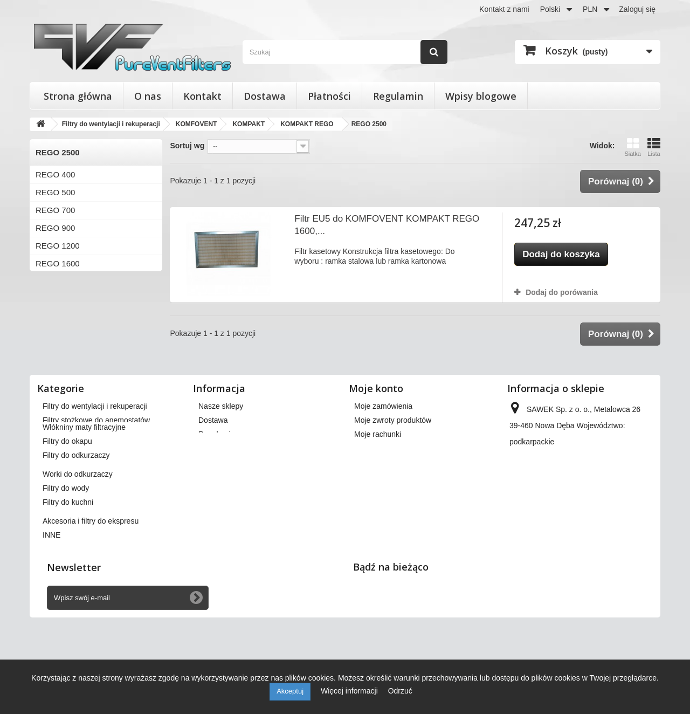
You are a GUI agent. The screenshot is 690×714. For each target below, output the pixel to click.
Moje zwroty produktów (392, 458)
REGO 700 (55, 210)
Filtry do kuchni (68, 566)
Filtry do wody (66, 552)
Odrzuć (400, 690)
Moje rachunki (377, 472)
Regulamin (398, 96)
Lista (653, 147)
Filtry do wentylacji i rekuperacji (95, 444)
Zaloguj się (637, 9)
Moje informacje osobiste (396, 500)
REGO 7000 (58, 370)
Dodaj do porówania (562, 292)
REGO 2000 (58, 281)
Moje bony (371, 514)
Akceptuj (290, 691)
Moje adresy (374, 486)
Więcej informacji (350, 690)
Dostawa (265, 96)
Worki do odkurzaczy (78, 538)
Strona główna (78, 96)
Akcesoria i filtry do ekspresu (91, 585)
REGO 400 (55, 174)
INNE (51, 599)
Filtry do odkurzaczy (76, 519)
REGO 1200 (58, 245)
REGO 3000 (58, 316)
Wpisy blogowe (480, 96)
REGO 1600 (58, 263)
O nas (147, 96)
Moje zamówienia (383, 444)
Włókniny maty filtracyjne (84, 491)
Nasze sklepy (220, 444)
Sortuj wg (187, 145)
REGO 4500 (58, 352)
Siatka (632, 147)
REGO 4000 (58, 334)
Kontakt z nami (504, 9)
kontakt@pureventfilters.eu (597, 536)
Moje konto (376, 426)
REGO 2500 (58, 299)
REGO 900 (55, 227)
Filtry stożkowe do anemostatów (96, 458)
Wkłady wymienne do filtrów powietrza (106, 472)
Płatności (329, 96)
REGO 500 (55, 192)
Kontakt (202, 96)
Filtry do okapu (67, 505)
